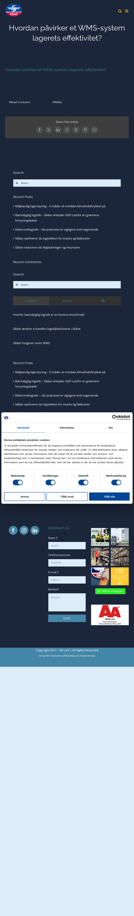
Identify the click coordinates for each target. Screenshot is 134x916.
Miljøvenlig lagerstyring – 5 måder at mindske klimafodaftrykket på (60, 206)
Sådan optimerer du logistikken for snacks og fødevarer (52, 238)
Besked (53, 589)
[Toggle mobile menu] (127, 11)
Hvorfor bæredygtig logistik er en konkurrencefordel (48, 315)
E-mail (53, 572)
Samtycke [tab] (23, 427)
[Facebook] (13, 530)
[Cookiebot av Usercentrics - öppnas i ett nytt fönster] (114, 417)
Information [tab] (67, 427)
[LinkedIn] (34, 530)
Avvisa (24, 496)
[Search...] (67, 183)
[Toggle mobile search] (120, 11)
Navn (52, 538)
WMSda (57, 102)
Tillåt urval (67, 496)
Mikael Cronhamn (19, 102)
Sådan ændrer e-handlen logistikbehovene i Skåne (47, 329)
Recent (67, 300)
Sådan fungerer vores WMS (31, 343)
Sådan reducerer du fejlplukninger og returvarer (47, 247)
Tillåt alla (109, 496)
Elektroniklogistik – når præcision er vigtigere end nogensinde (56, 229)
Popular (31, 300)
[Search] (17, 183)
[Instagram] (24, 530)
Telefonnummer (59, 555)
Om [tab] (111, 427)
